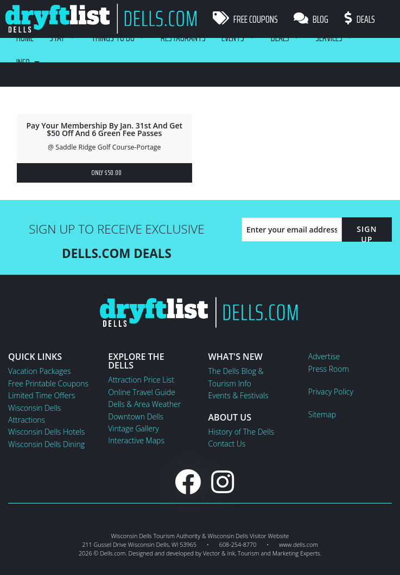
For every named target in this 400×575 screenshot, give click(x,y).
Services (333, 38)
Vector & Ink (219, 553)
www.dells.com (298, 544)
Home (25, 38)
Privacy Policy (330, 391)
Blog (311, 19)
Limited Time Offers (41, 395)
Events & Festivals (238, 395)
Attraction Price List (141, 379)
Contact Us (227, 443)
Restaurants (185, 38)
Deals (360, 19)
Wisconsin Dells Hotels (46, 432)
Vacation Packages (39, 371)
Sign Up (367, 234)
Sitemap (322, 414)
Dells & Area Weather (144, 404)
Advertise (324, 356)
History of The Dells (241, 432)
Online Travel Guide (141, 392)
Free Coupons (245, 19)
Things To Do (114, 38)
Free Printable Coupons (48, 383)
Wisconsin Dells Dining (46, 444)
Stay (57, 38)
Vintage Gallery (133, 428)
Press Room (328, 369)
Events (235, 38)
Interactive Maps (136, 440)
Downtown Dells (135, 416)
